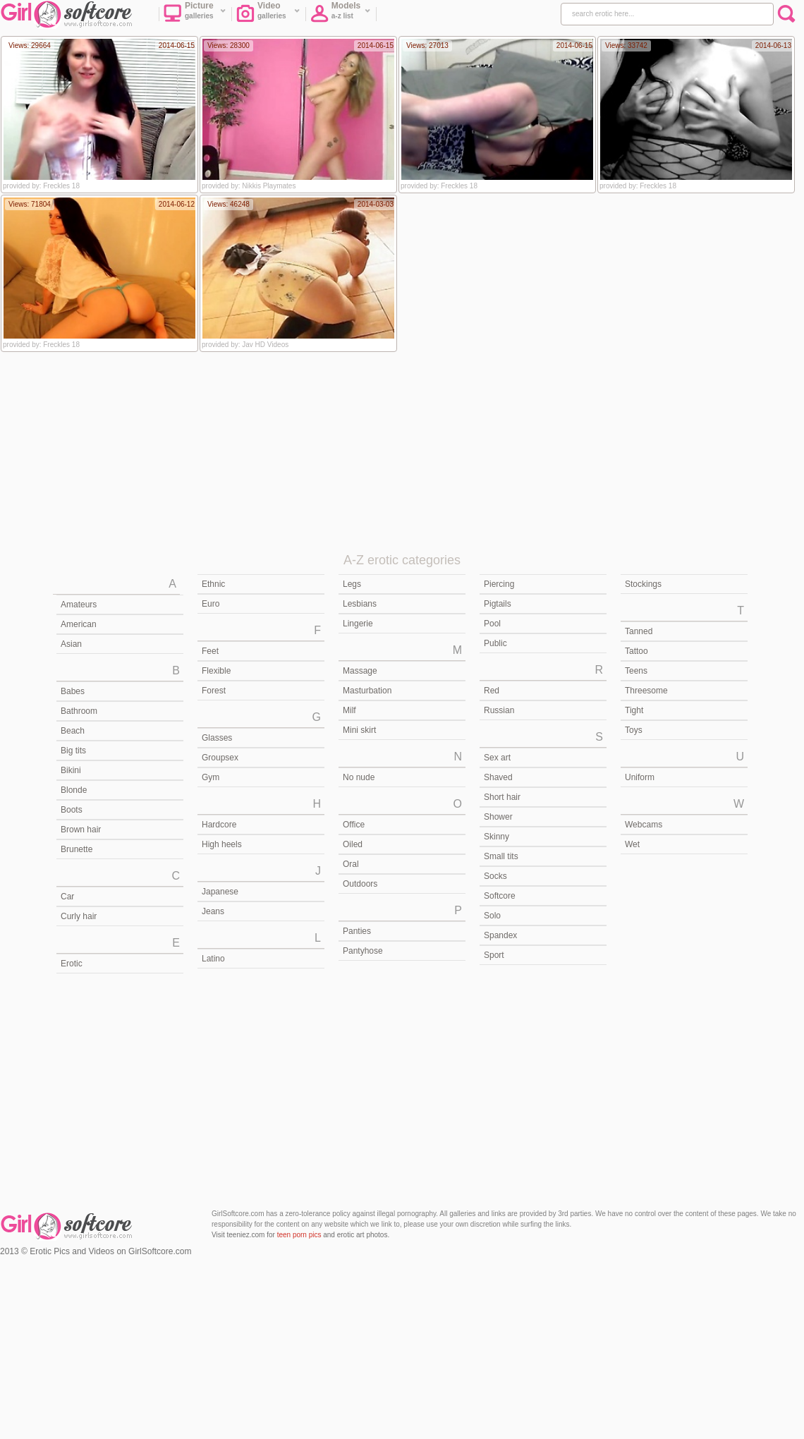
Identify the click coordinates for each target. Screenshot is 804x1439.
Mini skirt (359, 730)
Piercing (499, 584)
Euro (210, 604)
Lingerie (358, 624)
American (79, 624)
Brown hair (81, 829)
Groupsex (220, 758)
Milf (349, 710)
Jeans (213, 911)
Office (354, 825)
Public (495, 643)
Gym (210, 777)
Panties (357, 931)
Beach (73, 731)
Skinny (496, 837)
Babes (73, 691)
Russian (499, 710)
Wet (632, 844)
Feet (210, 651)
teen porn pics (299, 1235)
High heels (222, 844)
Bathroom (79, 711)
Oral (351, 864)
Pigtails (497, 604)
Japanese (220, 892)
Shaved (498, 777)
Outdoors (360, 884)
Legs (352, 584)
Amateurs (79, 604)
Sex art (497, 758)
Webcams (643, 825)
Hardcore (219, 825)
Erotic (72, 964)
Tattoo (636, 651)
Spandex (500, 935)
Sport (494, 955)
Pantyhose (363, 951)
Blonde (74, 790)
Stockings (643, 584)
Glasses (217, 738)
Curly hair (79, 916)
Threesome (646, 691)
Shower (498, 817)
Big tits (73, 750)
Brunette (76, 849)
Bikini (71, 770)
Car (67, 896)
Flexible (216, 671)
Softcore (500, 896)
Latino (213, 959)
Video (268, 15)
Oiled (353, 844)
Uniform (639, 777)
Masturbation (367, 691)
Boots (72, 810)
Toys (633, 730)
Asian (71, 644)
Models (340, 15)
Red (491, 691)
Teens (636, 671)
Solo (492, 916)
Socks (495, 876)
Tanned (638, 631)
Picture (195, 15)
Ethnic (213, 584)
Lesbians (360, 604)
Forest (214, 691)
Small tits (501, 856)
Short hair (502, 797)
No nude (358, 777)
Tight (634, 710)
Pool (492, 624)
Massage (360, 671)
